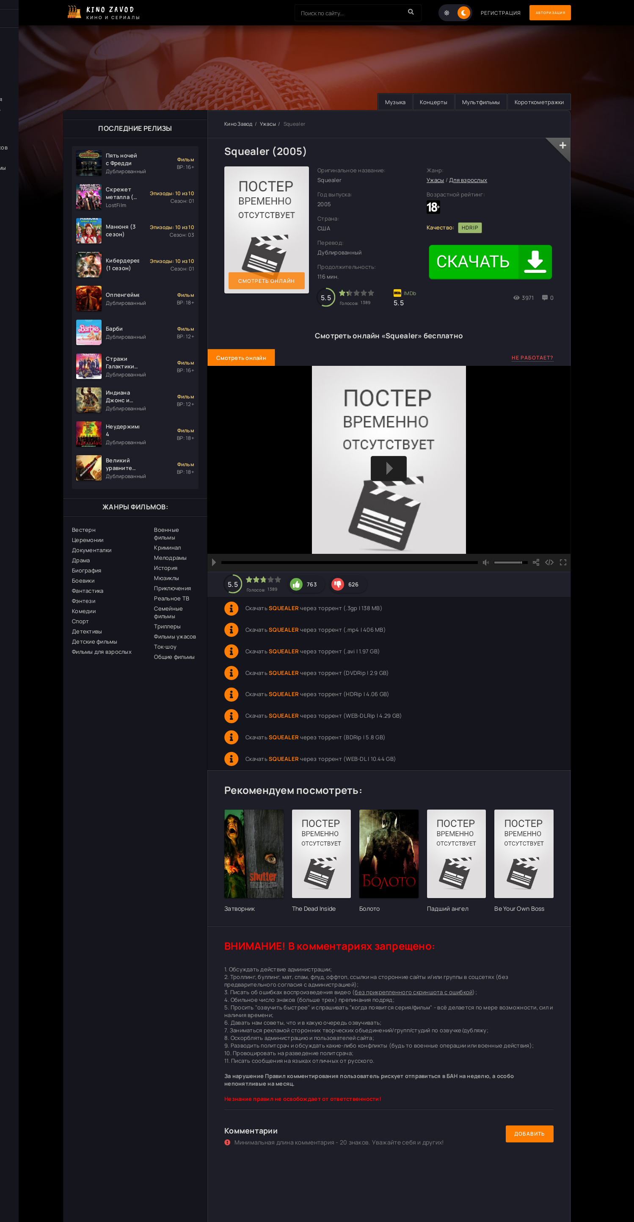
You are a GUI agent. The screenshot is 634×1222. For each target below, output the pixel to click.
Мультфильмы (476, 102)
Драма (81, 560)
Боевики (83, 581)
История (165, 568)
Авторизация (541, 13)
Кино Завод (238, 124)
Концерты (425, 102)
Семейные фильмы (168, 612)
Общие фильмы (174, 657)
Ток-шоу (165, 647)
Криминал (167, 548)
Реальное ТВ (171, 599)
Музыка (383, 102)
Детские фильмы (95, 642)
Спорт (80, 621)
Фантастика (88, 591)
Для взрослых (468, 180)
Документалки (91, 550)
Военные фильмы (166, 534)
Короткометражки (537, 102)
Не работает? (533, 358)
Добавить (529, 1134)
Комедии (84, 611)
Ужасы (268, 124)
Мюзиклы (166, 578)
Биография (86, 571)
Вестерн (84, 530)
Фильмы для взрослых (102, 652)
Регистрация (483, 13)
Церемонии (87, 540)
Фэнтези (83, 601)
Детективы (87, 632)
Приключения (172, 588)
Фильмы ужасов (175, 637)
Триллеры (167, 626)
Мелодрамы (170, 558)
